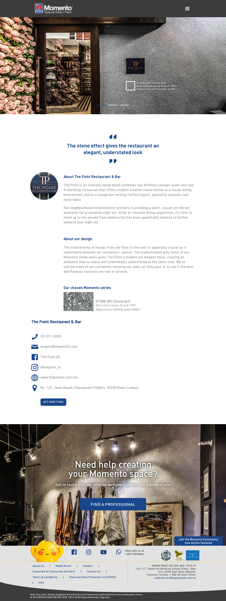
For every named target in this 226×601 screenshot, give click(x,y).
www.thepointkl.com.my (59, 377)
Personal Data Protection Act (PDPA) (92, 577)
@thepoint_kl (51, 367)
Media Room (63, 566)
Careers (88, 566)
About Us (38, 566)
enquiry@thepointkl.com (59, 346)
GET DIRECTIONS (53, 401)
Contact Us (94, 571)
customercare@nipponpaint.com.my (175, 577)
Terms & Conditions (45, 577)
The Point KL (51, 356)
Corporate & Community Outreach (53, 571)
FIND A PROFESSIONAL (113, 504)
